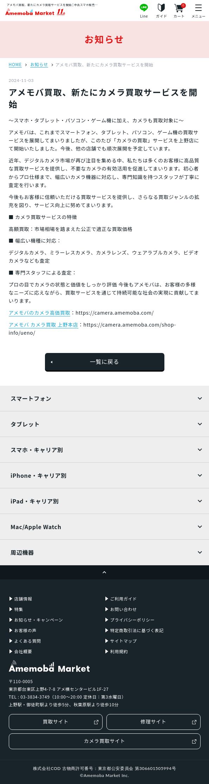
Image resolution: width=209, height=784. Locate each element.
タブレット (25, 424)
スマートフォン (31, 398)
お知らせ (39, 64)
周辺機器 (22, 552)
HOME (15, 64)
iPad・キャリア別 (35, 501)
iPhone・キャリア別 (39, 475)
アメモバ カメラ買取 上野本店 (43, 324)
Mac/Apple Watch (36, 526)
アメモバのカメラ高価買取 (40, 312)
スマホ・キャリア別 (37, 449)
